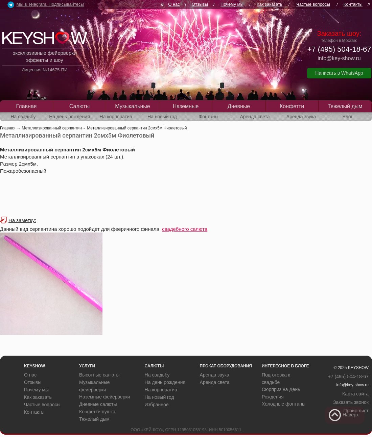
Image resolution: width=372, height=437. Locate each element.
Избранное (157, 404)
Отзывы (200, 4)
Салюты (79, 106)
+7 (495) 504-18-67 (339, 49)
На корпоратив (116, 116)
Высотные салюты (99, 375)
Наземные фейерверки (104, 396)
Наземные (186, 106)
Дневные (239, 106)
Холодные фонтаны (283, 404)
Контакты (353, 4)
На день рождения (69, 116)
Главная (26, 106)
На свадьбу (23, 116)
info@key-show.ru (339, 58)
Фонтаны (208, 116)
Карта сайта (355, 393)
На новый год (162, 116)
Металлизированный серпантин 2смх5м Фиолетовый (137, 128)
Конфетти (292, 106)
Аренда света (255, 116)
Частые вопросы (313, 4)
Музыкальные (132, 106)
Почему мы (231, 4)
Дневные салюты (98, 404)
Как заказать (269, 4)
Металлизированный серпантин (52, 128)
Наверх (343, 415)
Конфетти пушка (97, 411)
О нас (174, 4)
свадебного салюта (184, 229)
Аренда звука (301, 116)
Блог (347, 116)
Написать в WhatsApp (339, 73)
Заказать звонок (351, 402)
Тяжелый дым (345, 106)
